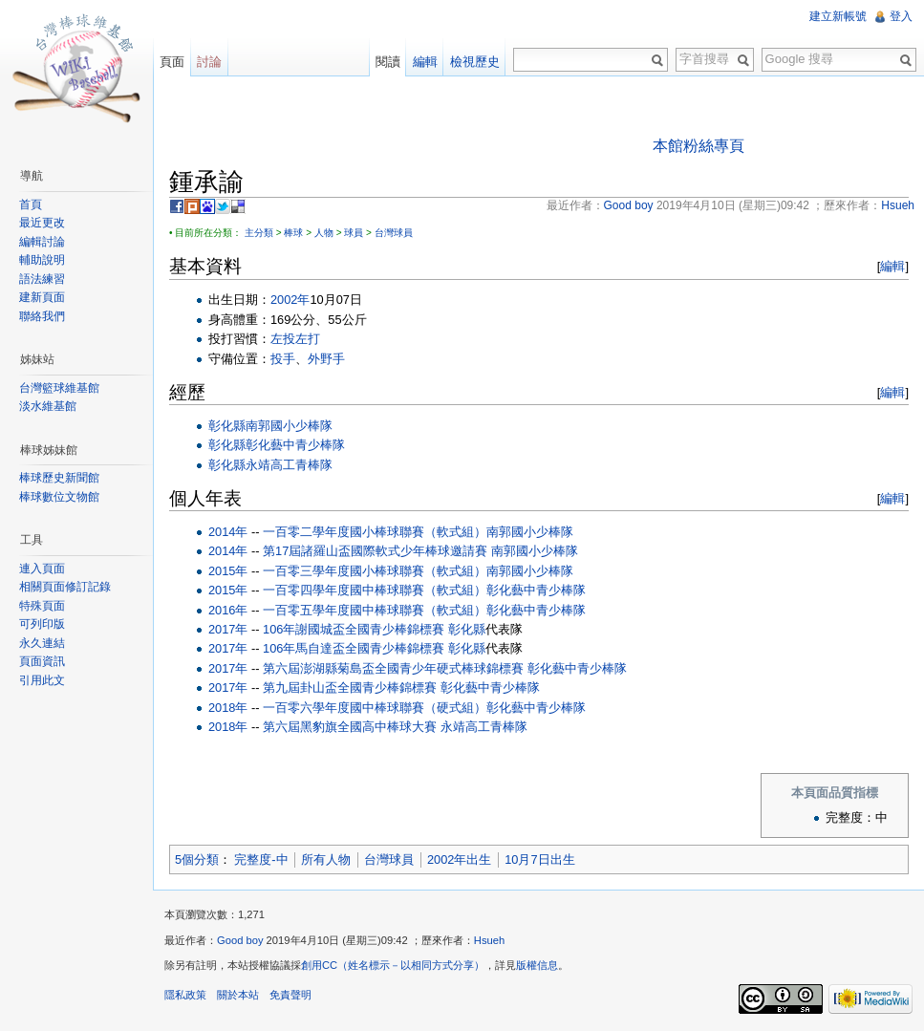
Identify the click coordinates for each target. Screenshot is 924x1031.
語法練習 (42, 279)
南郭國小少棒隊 (289, 426)
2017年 (227, 629)
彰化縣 (227, 426)
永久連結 (42, 643)
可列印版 (42, 624)
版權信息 (537, 965)
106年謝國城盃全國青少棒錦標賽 (353, 629)
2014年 (227, 532)
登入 (901, 16)
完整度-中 (261, 859)
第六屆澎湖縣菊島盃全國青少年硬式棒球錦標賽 (393, 668)
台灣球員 (394, 232)
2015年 (227, 571)
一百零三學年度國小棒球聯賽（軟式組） (374, 571)
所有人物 (326, 859)
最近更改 (42, 222)
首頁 (30, 204)
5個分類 (197, 859)
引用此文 (42, 680)
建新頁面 (42, 297)
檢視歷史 (475, 61)
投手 (282, 359)
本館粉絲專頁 (698, 146)
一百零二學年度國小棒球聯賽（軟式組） (374, 532)
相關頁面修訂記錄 (65, 586)
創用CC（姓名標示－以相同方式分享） (392, 965)
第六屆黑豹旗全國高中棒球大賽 (350, 727)
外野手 (326, 359)
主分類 (259, 232)
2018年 (227, 707)
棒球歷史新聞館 (59, 477)
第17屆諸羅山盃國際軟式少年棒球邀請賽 (375, 551)
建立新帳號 (838, 16)
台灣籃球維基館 (59, 388)
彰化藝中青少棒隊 (295, 445)
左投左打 (295, 339)
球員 (353, 232)
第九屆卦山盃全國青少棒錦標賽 (350, 687)
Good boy (240, 940)
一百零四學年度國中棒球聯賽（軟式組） (374, 590)
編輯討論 (42, 241)
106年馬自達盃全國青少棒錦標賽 (353, 648)
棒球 (293, 232)
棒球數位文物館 (59, 497)
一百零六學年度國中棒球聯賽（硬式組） (374, 707)
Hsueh (489, 940)
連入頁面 (42, 568)
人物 (323, 232)
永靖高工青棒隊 (289, 465)
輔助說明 (42, 260)
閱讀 (388, 61)
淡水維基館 (47, 406)
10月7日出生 (539, 859)
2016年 (227, 610)
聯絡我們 (42, 316)
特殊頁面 (42, 605)
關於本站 (238, 994)
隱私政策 (185, 994)
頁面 (172, 61)
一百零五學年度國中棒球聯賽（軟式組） (374, 610)
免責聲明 (290, 994)
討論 (209, 61)
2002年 (290, 299)
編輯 (892, 266)
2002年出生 (459, 859)
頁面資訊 (42, 661)
